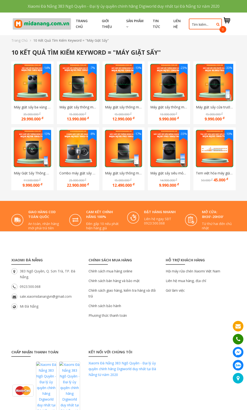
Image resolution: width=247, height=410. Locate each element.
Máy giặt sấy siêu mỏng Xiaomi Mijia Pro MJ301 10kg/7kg (169, 173)
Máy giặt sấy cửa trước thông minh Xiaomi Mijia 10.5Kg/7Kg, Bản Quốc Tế (214, 107)
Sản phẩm (135, 23)
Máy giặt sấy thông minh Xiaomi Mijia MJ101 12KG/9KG (169, 107)
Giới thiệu (107, 24)
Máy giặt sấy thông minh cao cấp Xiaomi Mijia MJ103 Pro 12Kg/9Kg (78, 107)
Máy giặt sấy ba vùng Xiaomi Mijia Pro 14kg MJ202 (32, 107)
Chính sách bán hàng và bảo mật (114, 318)
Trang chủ (82, 24)
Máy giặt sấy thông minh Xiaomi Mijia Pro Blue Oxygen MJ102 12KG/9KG (123, 107)
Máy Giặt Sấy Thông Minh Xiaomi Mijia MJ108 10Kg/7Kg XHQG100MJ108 (32, 173)
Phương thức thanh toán (108, 352)
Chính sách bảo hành (105, 343)
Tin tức (156, 24)
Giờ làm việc (175, 327)
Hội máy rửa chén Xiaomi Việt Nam (193, 308)
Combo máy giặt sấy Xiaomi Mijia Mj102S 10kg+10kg (78, 173)
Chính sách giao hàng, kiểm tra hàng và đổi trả (122, 330)
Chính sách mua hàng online (110, 308)
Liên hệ (177, 24)
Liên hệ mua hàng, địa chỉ (186, 318)
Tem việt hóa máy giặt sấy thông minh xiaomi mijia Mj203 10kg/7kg (214, 173)
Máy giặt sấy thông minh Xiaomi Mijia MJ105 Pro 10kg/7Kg (123, 173)
